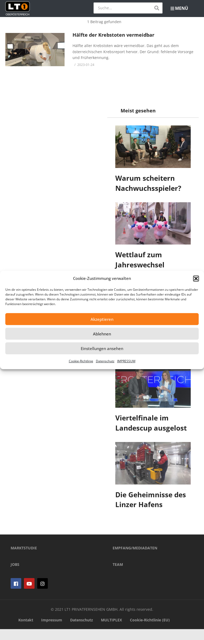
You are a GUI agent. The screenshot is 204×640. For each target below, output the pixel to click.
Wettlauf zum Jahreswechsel (139, 260)
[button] (196, 278)
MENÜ (179, 8)
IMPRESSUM (126, 361)
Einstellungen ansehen (102, 348)
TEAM (118, 575)
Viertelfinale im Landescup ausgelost (151, 423)
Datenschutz (105, 361)
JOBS (15, 575)
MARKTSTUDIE (24, 558)
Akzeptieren (102, 319)
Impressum (51, 630)
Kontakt (25, 630)
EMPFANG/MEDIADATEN (135, 558)
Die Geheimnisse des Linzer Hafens (150, 500)
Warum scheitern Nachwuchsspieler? (148, 183)
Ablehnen (102, 333)
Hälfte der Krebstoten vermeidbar (113, 35)
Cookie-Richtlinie (81, 361)
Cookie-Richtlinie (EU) (150, 630)
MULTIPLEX (111, 630)
